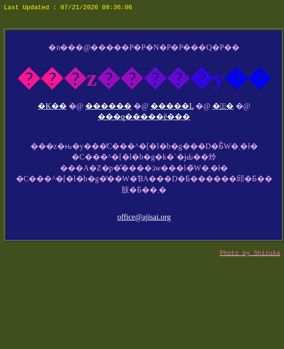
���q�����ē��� (144, 116)
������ (108, 106)
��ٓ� (223, 106)
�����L (172, 106)
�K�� (52, 106)
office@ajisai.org (144, 217)
